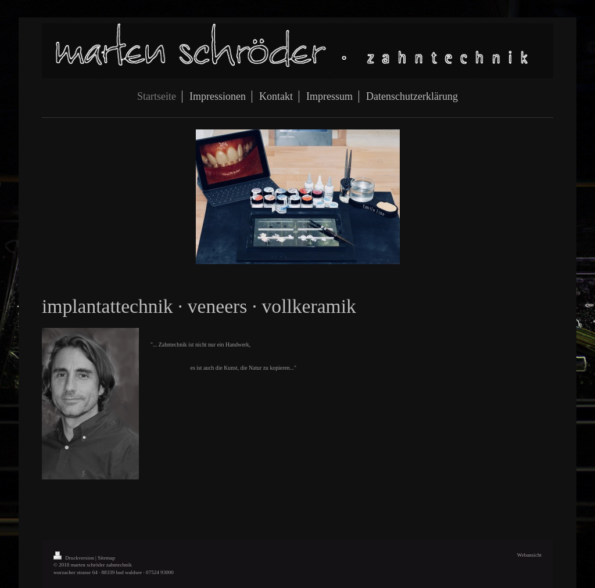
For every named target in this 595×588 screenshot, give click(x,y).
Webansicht (529, 555)
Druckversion (74, 558)
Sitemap (106, 558)
